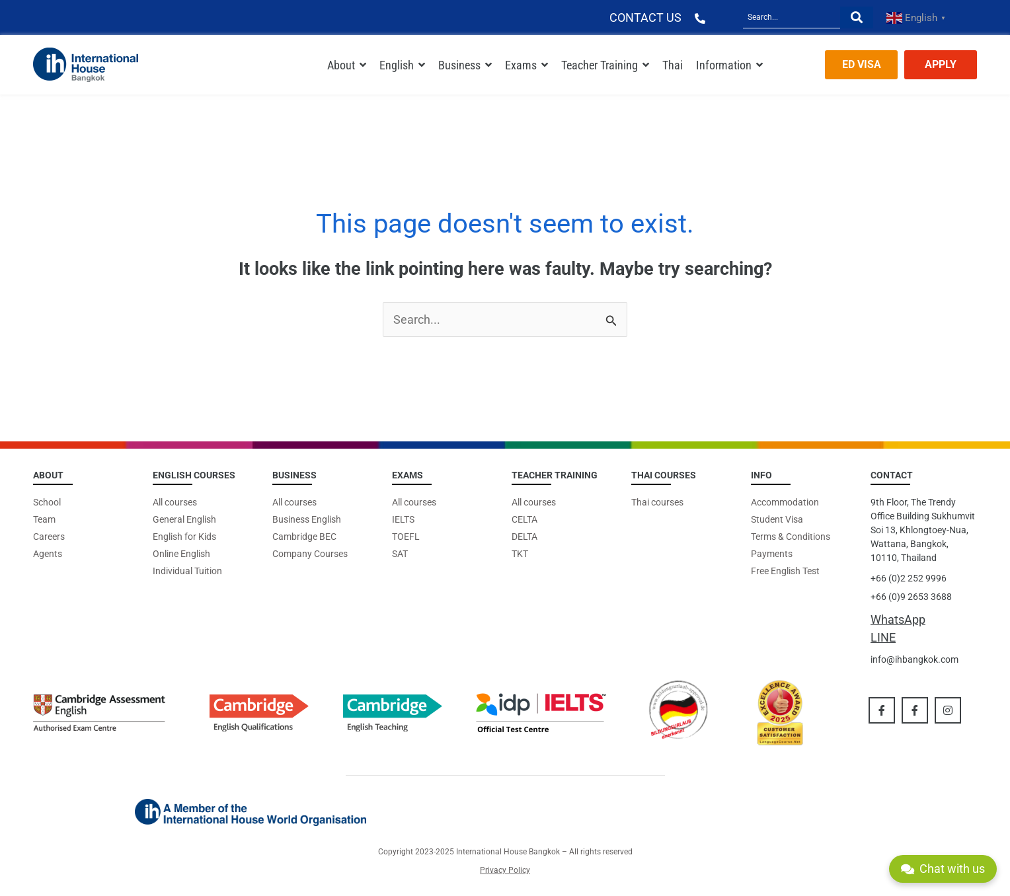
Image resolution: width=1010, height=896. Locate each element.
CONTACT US (645, 17)
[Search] (791, 17)
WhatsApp (898, 619)
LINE (883, 637)
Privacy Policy (505, 870)
